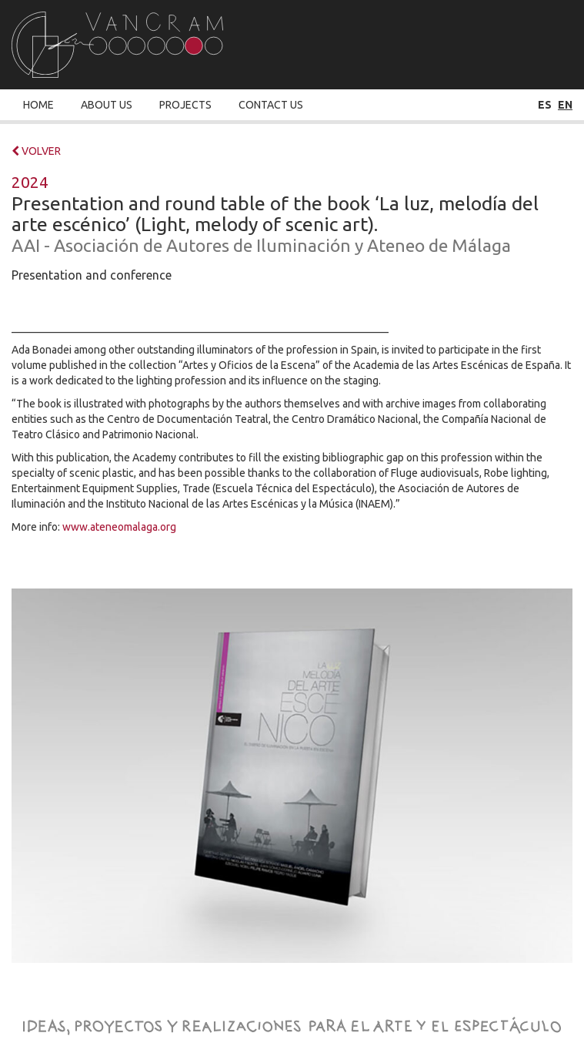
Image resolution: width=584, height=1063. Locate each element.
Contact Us (271, 105)
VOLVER (36, 151)
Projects (185, 105)
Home (38, 105)
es (545, 105)
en (565, 105)
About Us (106, 105)
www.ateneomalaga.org (119, 527)
